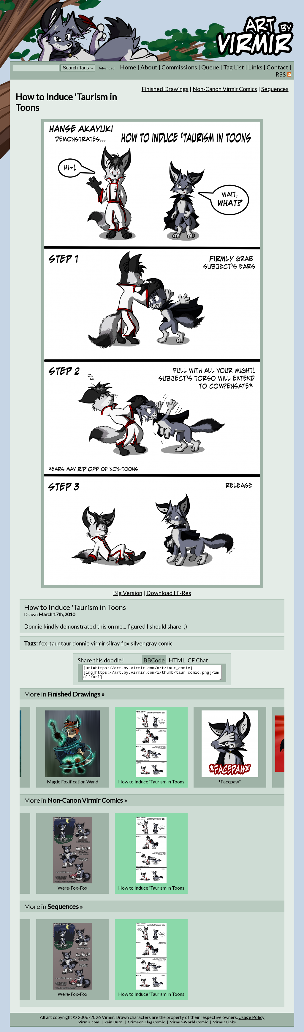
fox (125, 643)
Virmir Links (224, 1025)
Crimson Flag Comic (146, 1025)
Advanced (107, 68)
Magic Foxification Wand (72, 784)
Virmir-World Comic (189, 1025)
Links (255, 67)
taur (66, 643)
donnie (81, 643)
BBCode (154, 660)
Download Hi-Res (168, 592)
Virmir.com (88, 1025)
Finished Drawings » (76, 697)
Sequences (275, 88)
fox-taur (49, 643)
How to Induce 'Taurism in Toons (151, 784)
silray (113, 643)
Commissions (179, 67)
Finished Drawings (165, 88)
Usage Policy (252, 1020)
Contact (277, 67)
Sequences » (65, 909)
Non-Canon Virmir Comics (225, 88)
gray (151, 643)
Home (128, 67)
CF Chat (198, 660)
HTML (177, 660)
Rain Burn (113, 1025)
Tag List (233, 67)
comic (165, 643)
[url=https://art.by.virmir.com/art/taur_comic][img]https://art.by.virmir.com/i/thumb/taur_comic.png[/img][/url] (156, 674)
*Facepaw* (229, 784)
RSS (283, 74)
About (148, 67)
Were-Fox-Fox (72, 890)
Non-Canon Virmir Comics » (87, 803)
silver (138, 643)
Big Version (127, 592)
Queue (210, 67)
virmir (98, 643)
